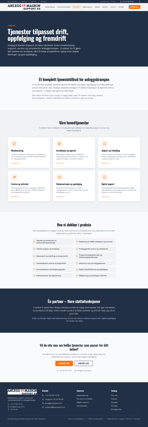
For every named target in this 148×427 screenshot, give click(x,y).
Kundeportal (105, 1)
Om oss (113, 7)
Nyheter (105, 7)
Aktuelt (97, 7)
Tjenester (76, 7)
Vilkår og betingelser (95, 419)
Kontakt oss (135, 7)
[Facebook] (139, 1)
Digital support (87, 7)
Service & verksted (64, 7)
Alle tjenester (82, 406)
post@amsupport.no (82, 371)
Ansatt (113, 1)
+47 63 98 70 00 (127, 1)
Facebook (12, 409)
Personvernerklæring (76, 419)
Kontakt (121, 7)
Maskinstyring (50, 7)
